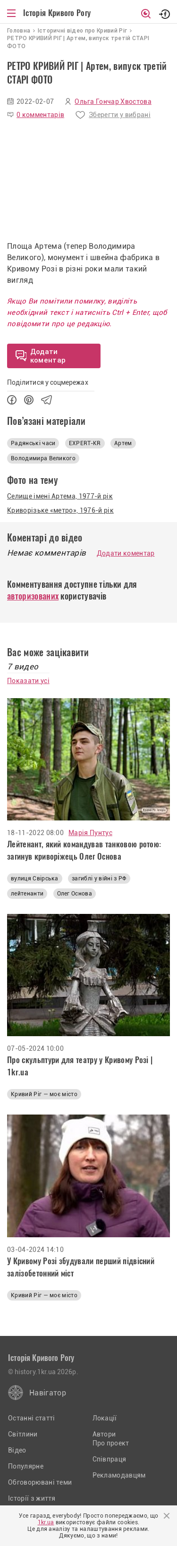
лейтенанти (27, 893)
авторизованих (33, 596)
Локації (105, 1418)
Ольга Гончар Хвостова (113, 101)
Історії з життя (32, 1498)
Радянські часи (33, 443)
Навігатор (47, 1392)
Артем (123, 443)
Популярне (25, 1466)
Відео (17, 1450)
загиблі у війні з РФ (99, 878)
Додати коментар (126, 553)
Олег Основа (75, 893)
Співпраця (109, 1459)
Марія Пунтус (90, 832)
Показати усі (28, 680)
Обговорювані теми (40, 1482)
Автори (104, 1434)
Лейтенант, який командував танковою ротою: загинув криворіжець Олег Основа (84, 850)
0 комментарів (40, 114)
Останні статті (31, 1418)
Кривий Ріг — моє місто (44, 1094)
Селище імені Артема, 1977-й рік (60, 496)
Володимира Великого (43, 458)
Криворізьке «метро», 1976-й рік (60, 510)
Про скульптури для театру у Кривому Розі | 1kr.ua (79, 1066)
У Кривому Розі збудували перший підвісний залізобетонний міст (80, 1267)
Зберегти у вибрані (120, 114)
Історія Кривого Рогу (57, 12)
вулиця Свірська (35, 878)
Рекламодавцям (119, 1475)
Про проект (111, 1443)
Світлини (23, 1434)
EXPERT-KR (85, 443)
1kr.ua (46, 1522)
